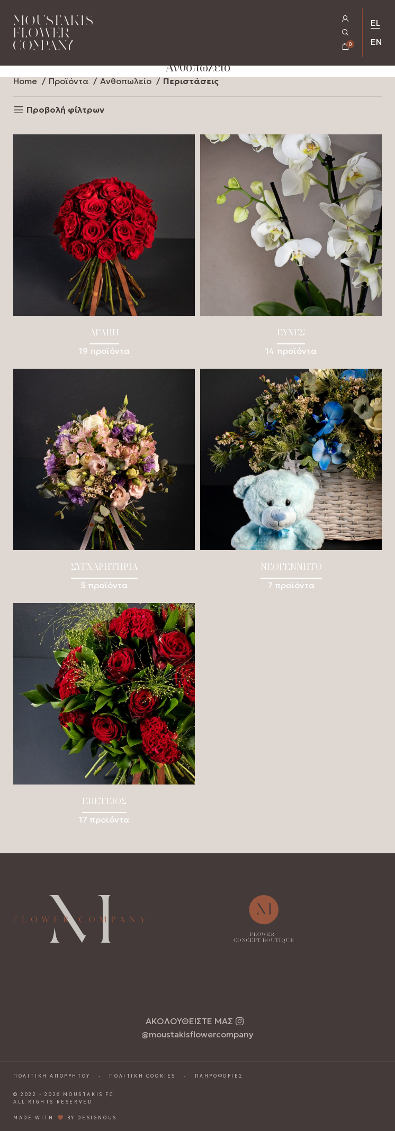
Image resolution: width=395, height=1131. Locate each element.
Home (26, 81)
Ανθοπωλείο (127, 81)
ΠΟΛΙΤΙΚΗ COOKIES (142, 1076)
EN (376, 42)
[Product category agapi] (104, 248)
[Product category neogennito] (291, 483)
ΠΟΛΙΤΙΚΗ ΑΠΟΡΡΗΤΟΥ (52, 1076)
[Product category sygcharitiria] (104, 483)
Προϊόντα (70, 81)
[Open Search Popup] (345, 32)
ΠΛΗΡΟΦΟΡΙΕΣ (219, 1076)
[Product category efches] (291, 248)
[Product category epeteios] (104, 717)
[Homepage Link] (53, 34)
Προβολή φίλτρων (65, 110)
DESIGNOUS (96, 1118)
